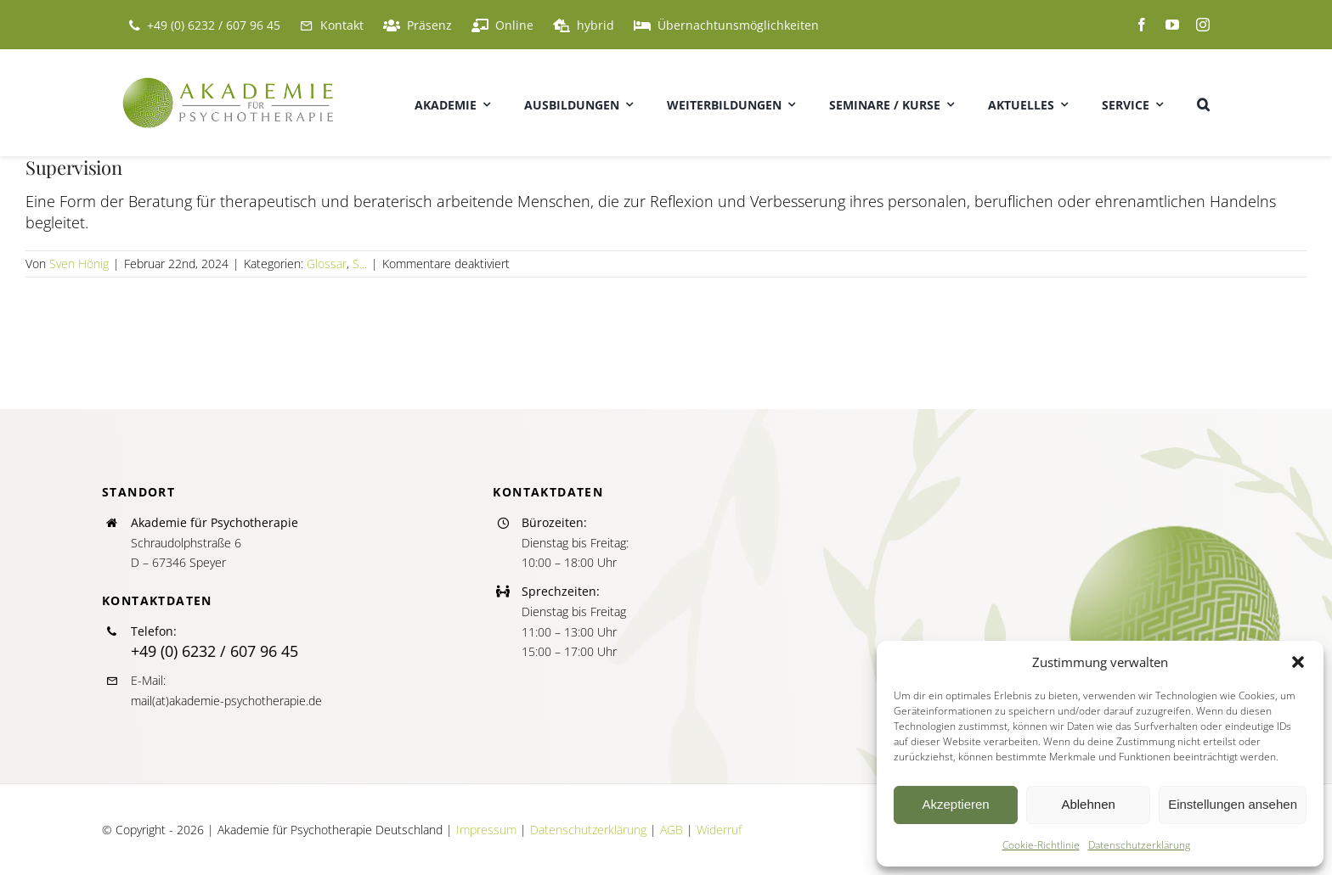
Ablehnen (1088, 804)
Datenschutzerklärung (1139, 845)
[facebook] (1142, 24)
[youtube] (1172, 24)
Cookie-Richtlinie (1041, 845)
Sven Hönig (79, 263)
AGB (671, 830)
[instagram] (1203, 24)
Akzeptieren (955, 804)
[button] (1298, 661)
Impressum (486, 830)
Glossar (327, 263)
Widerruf (719, 830)
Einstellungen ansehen (1232, 804)
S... (360, 263)
